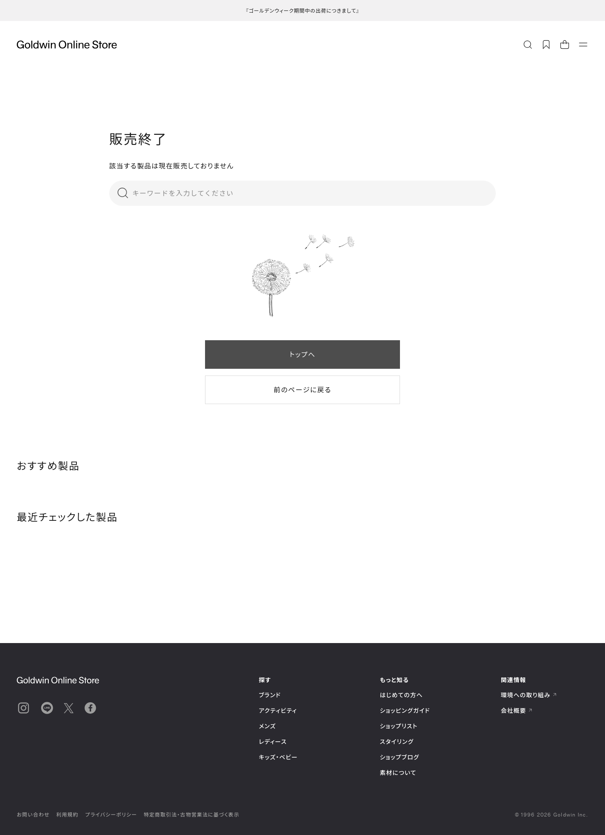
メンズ (267, 726)
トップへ (302, 354)
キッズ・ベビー (278, 757)
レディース (273, 742)
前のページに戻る (302, 389)
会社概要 (517, 710)
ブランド (270, 695)
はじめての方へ (401, 695)
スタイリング (396, 742)
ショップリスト (399, 726)
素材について (398, 773)
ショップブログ (399, 757)
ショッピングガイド (405, 710)
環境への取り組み (529, 695)
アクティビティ (278, 710)
